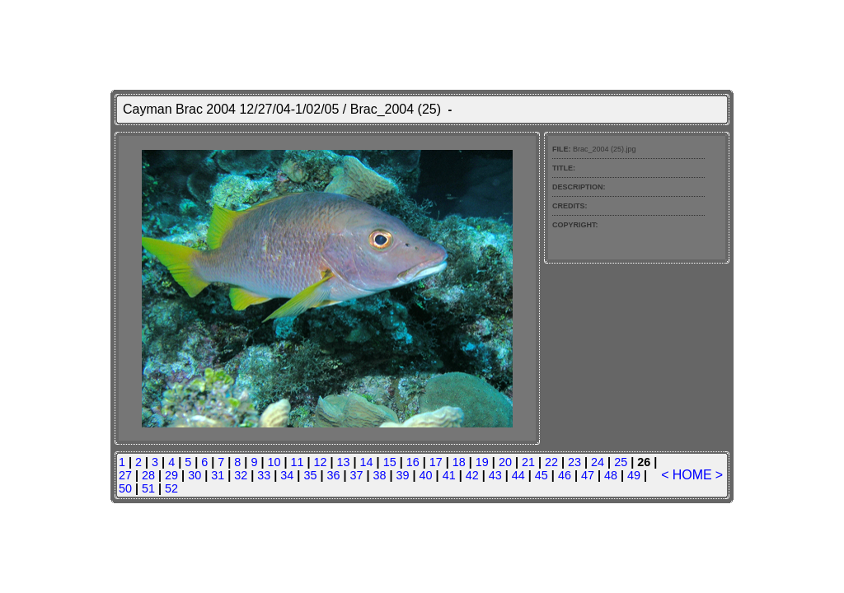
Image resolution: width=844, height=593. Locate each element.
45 (541, 475)
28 (148, 475)
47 (587, 475)
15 (389, 462)
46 (564, 475)
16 (413, 462)
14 (366, 462)
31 (217, 475)
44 (518, 475)
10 (273, 462)
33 (263, 475)
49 (633, 475)
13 (343, 462)
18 (459, 462)
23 (574, 462)
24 (597, 462)
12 (320, 462)
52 (171, 488)
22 (551, 462)
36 (333, 475)
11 (296, 462)
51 (148, 488)
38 (380, 475)
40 (426, 475)
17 (436, 462)
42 (472, 475)
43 (495, 475)
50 (125, 488)
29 (171, 475)
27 (125, 475)
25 (620, 462)
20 (505, 462)
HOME (692, 475)
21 (528, 462)
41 (449, 475)
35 (309, 475)
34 (286, 475)
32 (240, 475)
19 (482, 462)
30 (194, 475)
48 (610, 475)
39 (403, 475)
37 (356, 475)
